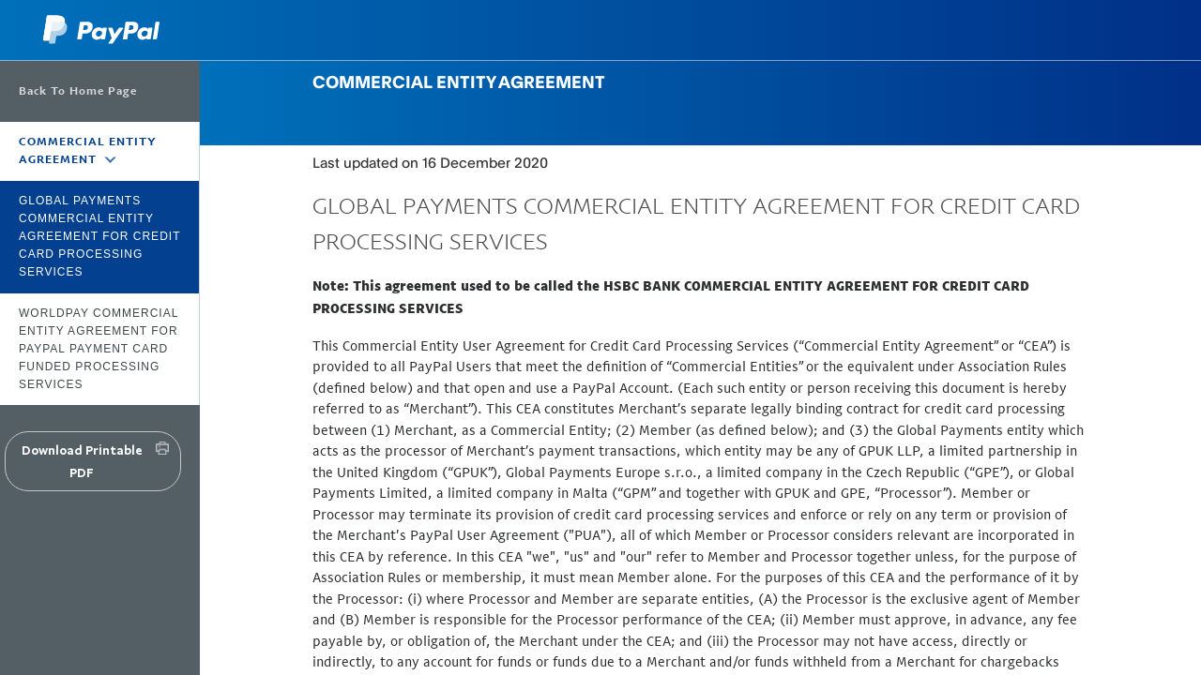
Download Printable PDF (82, 461)
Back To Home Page (78, 90)
